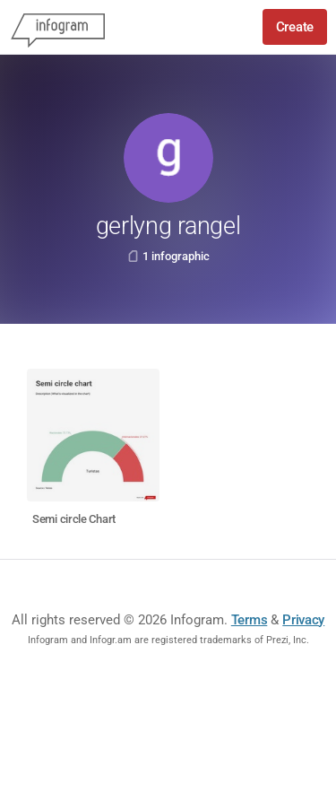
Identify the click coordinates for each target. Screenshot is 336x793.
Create (295, 27)
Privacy (303, 620)
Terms (249, 620)
